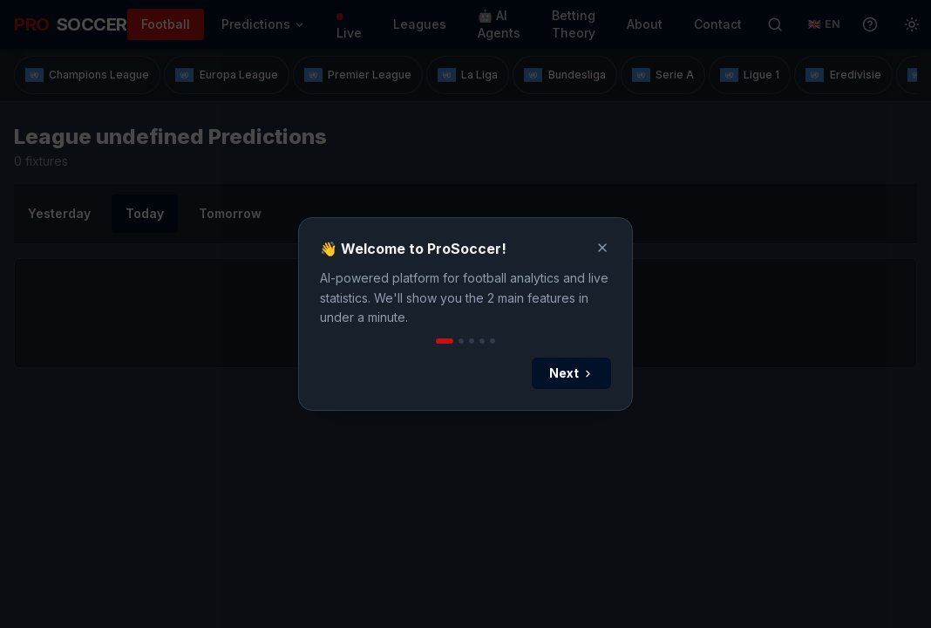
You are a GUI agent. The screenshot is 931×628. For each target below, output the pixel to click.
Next (571, 372)
